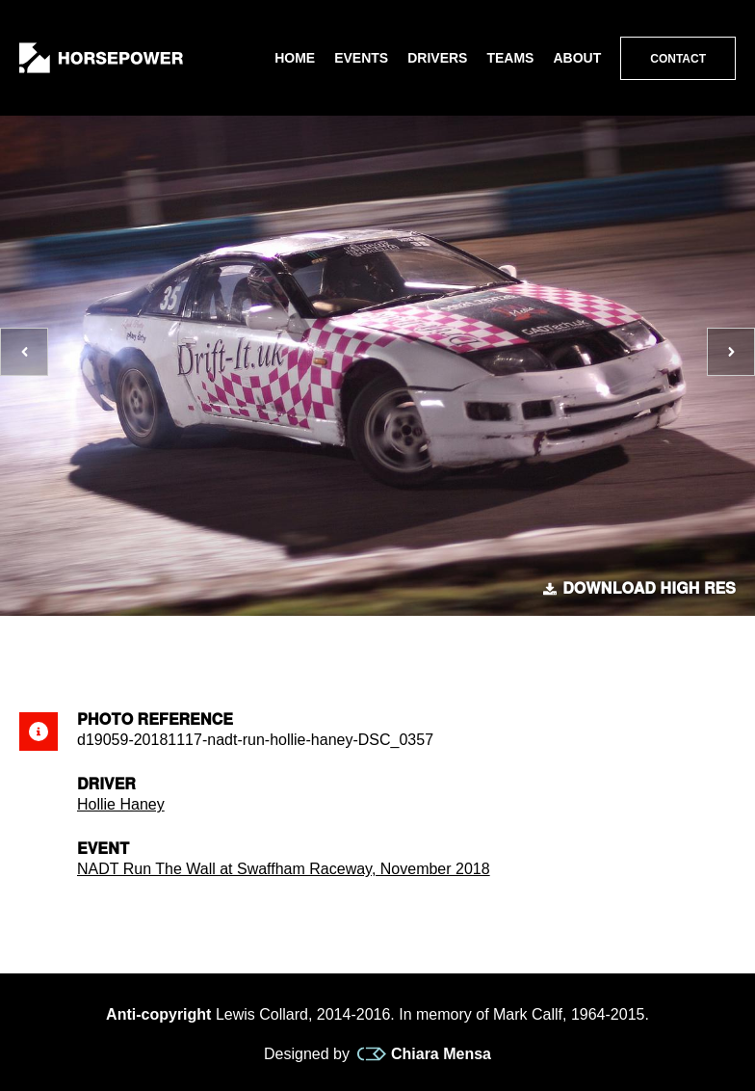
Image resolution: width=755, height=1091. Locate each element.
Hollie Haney (121, 804)
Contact (678, 59)
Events (361, 58)
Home (294, 58)
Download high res (639, 589)
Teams (510, 58)
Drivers (437, 58)
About (577, 58)
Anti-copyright (158, 1014)
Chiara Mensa (424, 1054)
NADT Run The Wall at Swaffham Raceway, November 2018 (283, 869)
